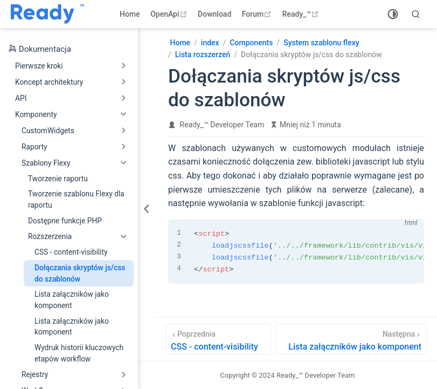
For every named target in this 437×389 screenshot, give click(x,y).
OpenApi (169, 14)
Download (214, 14)
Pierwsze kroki (39, 66)
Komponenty (36, 114)
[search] (416, 14)
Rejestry (35, 374)
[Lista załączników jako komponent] (350, 339)
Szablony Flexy (46, 163)
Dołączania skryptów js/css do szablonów (79, 273)
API (20, 98)
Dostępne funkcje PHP (65, 220)
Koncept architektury (49, 82)
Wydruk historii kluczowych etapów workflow (78, 353)
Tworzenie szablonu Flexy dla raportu (76, 199)
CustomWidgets (48, 130)
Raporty (34, 146)
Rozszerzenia (50, 236)
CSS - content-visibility (70, 252)
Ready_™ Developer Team (222, 124)
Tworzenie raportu (58, 178)
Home (130, 14)
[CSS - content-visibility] (218, 339)
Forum (258, 14)
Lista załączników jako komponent (71, 300)
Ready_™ (302, 14)
